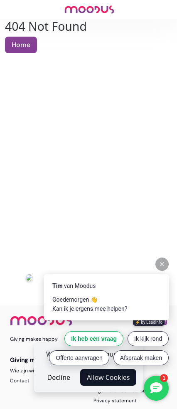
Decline (59, 377)
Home (21, 44)
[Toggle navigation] (11, 9)
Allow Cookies (108, 377)
